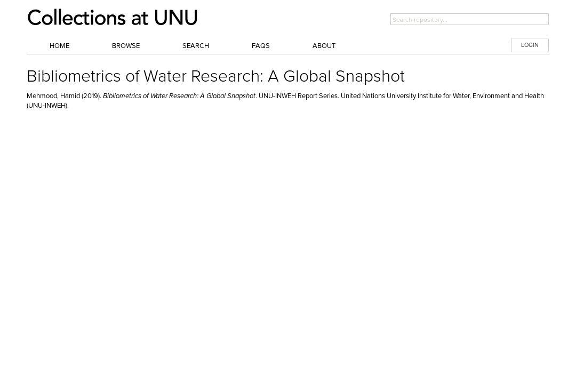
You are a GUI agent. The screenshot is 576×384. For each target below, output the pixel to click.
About (324, 46)
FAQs (261, 46)
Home (59, 46)
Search (195, 46)
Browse (126, 46)
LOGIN (530, 45)
